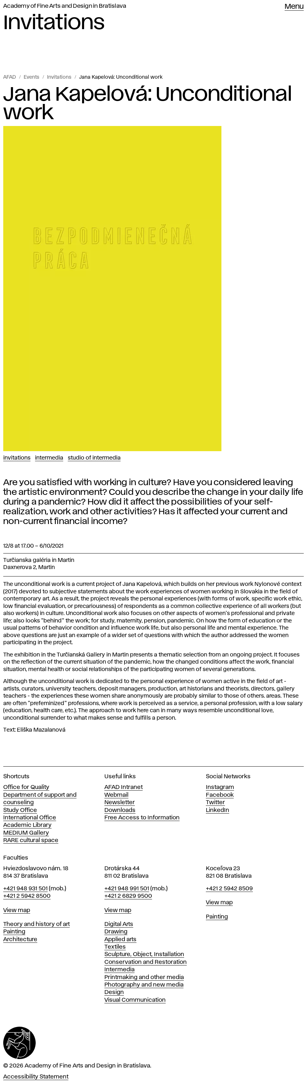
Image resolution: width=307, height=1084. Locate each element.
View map (16, 910)
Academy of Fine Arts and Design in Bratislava (64, 6)
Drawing (115, 931)
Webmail (116, 795)
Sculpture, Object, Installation (144, 954)
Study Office (20, 810)
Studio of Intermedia (94, 458)
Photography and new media (143, 984)
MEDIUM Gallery (26, 833)
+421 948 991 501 (126, 888)
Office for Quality (26, 787)
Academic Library (27, 825)
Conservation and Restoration (145, 962)
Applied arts (120, 939)
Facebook (220, 795)
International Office (29, 817)
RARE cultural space (30, 840)
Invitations (59, 77)
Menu (294, 7)
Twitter (215, 802)
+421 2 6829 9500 (128, 896)
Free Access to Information (142, 817)
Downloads (120, 810)
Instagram (220, 787)
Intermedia (49, 458)
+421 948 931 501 (25, 888)
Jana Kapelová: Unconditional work (120, 77)
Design (114, 992)
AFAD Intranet (123, 787)
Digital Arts (118, 924)
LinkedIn (217, 810)
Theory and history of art (36, 924)
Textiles (115, 947)
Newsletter (119, 802)
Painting (14, 931)
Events (31, 77)
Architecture (20, 939)
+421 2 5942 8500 (27, 896)
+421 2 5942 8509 (229, 888)
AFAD (9, 77)
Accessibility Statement (35, 1076)
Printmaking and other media (144, 977)
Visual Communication (135, 1000)
